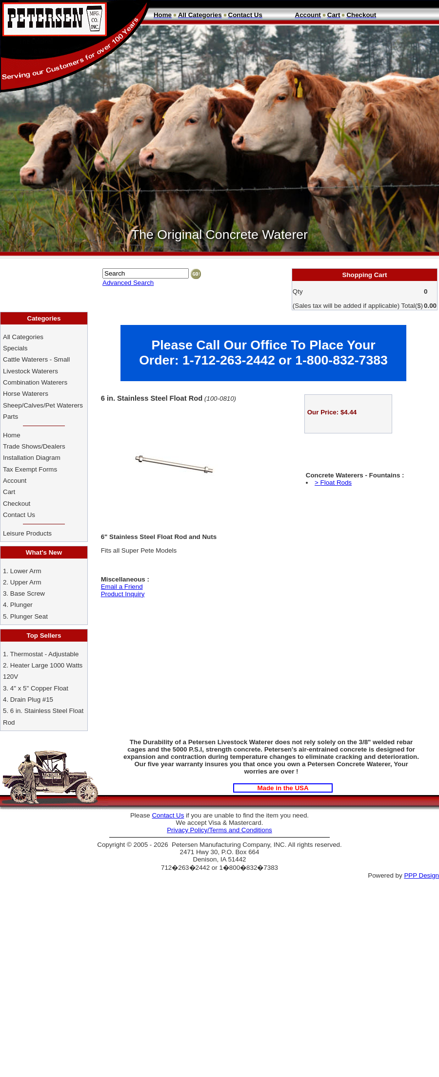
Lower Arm (25, 571)
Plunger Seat (29, 616)
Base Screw (27, 593)
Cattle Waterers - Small (36, 359)
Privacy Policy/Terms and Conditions (219, 830)
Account (15, 480)
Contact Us (20, 514)
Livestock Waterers (30, 371)
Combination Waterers (35, 382)
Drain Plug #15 (31, 699)
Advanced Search (128, 282)
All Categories (23, 337)
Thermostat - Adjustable (44, 654)
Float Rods (336, 482)
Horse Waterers (25, 393)
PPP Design (421, 875)
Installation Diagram (31, 457)
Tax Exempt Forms (30, 469)
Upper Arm (25, 582)
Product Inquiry (123, 594)
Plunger (21, 604)
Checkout (16, 503)
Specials (15, 348)
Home (11, 435)
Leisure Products (27, 533)
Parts (10, 416)
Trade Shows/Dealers (34, 446)
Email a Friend (122, 586)
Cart (9, 491)
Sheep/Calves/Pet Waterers (43, 405)
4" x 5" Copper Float (39, 688)
